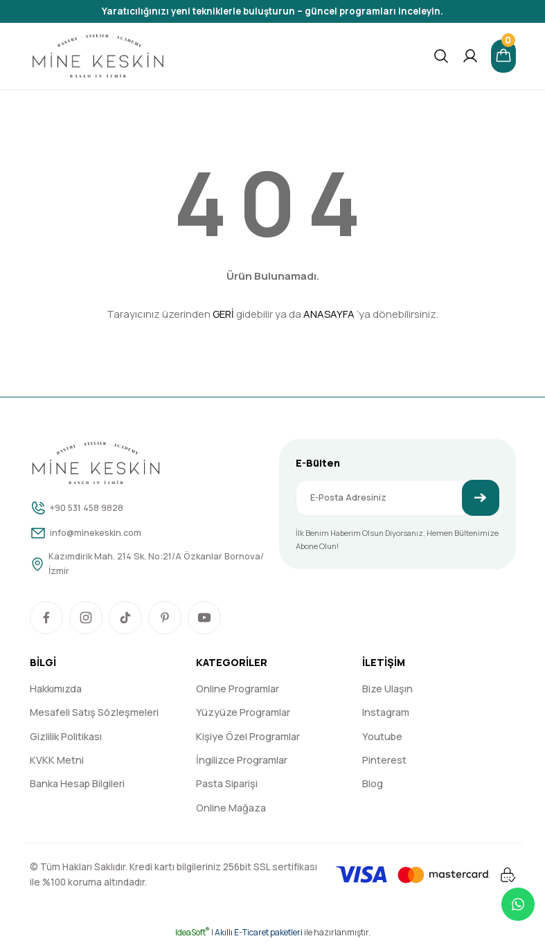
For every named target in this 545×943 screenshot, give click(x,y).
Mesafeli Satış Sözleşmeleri (94, 713)
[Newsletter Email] (397, 498)
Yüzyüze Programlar (243, 713)
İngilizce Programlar (241, 760)
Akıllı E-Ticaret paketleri (259, 933)
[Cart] (503, 56)
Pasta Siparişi (227, 784)
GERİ (223, 314)
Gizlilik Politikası (66, 737)
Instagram (385, 713)
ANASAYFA (329, 314)
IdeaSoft (192, 933)
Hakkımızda (56, 689)
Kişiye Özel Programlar (248, 737)
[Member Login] (469, 56)
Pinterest (384, 760)
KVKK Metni (57, 760)
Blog (372, 784)
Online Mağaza (231, 808)
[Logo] (98, 56)
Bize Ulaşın (387, 689)
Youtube (382, 737)
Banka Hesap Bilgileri (77, 784)
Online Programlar (237, 689)
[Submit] (480, 498)
